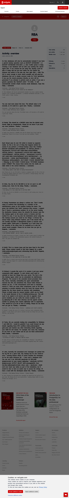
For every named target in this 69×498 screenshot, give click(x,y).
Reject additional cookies (31, 491)
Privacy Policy (43, 487)
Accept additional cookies (15, 491)
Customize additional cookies (15, 495)
